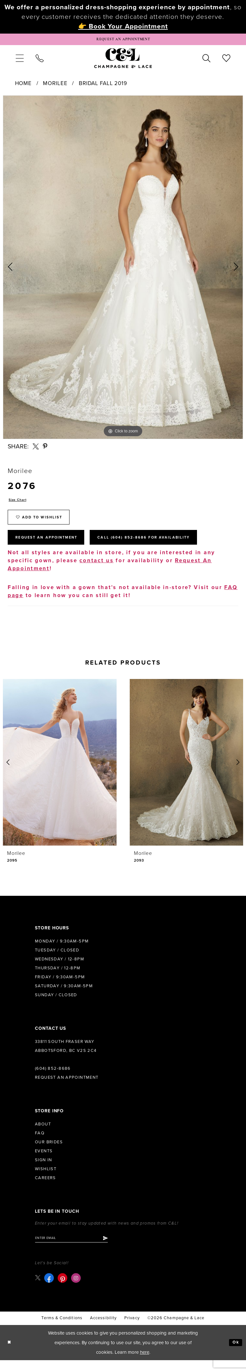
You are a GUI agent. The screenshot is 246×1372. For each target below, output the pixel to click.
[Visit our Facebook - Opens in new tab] (50, 1290)
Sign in (43, 1170)
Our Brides (49, 1152)
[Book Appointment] (123, 40)
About (43, 1134)
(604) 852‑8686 (53, 1079)
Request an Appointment (67, 1088)
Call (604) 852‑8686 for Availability (168, 546)
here (144, 1364)
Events (44, 1161)
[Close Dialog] (10, 1354)
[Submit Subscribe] (117, 1249)
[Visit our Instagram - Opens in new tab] (77, 1290)
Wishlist (45, 1179)
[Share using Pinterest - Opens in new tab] (45, 448)
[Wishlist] (226, 60)
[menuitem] (19, 60)
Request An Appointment (54, 546)
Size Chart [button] (19, 503)
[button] (19, 60)
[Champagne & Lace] (123, 60)
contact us (96, 571)
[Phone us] (39, 60)
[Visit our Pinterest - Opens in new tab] (64, 1290)
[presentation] (60, 773)
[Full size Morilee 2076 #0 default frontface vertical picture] (123, 269)
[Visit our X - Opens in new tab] (38, 1289)
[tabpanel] (123, 269)
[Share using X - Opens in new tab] (35, 448)
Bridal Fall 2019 (103, 85)
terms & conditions (61, 1330)
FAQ (40, 1143)
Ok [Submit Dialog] (235, 1354)
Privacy (132, 1330)
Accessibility (103, 1330)
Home (23, 85)
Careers (45, 1188)
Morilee (55, 85)
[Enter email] (78, 1249)
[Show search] (207, 60)
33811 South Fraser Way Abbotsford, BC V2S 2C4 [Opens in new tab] (66, 1057)
